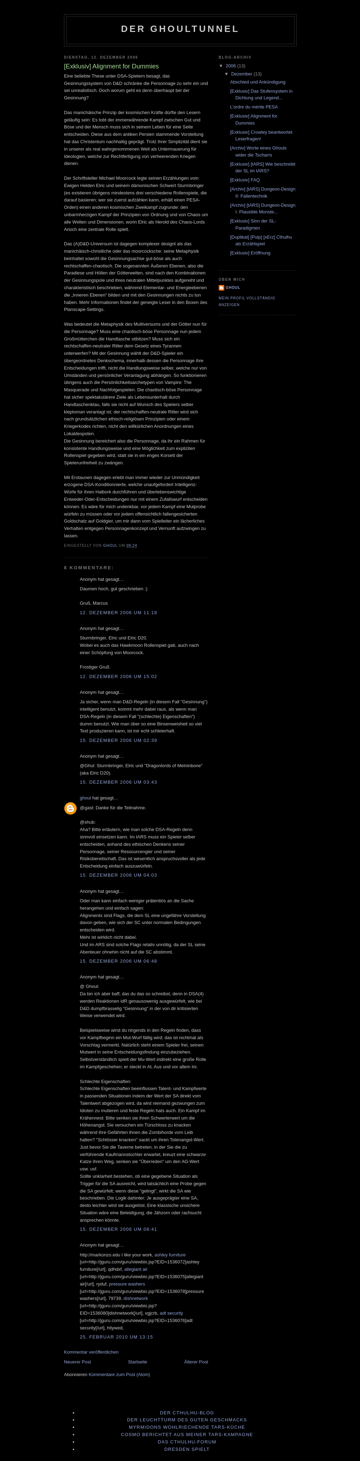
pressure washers (127, 1284)
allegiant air (136, 1269)
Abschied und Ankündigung (257, 82)
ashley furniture (170, 1254)
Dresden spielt (187, 1449)
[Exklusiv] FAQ (245, 179)
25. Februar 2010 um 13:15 (116, 1337)
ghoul (85, 798)
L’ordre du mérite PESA (254, 106)
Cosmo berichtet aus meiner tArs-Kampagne (187, 1434)
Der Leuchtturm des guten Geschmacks (187, 1419)
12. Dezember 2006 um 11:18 (118, 612)
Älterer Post (196, 1361)
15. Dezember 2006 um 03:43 (118, 782)
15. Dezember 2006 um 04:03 (118, 875)
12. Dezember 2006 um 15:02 (118, 676)
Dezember (242, 74)
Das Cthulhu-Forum (187, 1442)
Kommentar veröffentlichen (91, 1352)
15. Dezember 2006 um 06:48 (118, 961)
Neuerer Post (77, 1361)
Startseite (137, 1361)
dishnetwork (135, 1298)
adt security (171, 1313)
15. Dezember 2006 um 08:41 (118, 1229)
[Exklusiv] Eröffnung (250, 252)
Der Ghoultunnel (180, 29)
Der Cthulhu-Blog (187, 1412)
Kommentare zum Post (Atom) (119, 1374)
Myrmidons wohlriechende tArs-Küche (187, 1427)
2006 (231, 65)
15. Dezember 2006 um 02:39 (118, 740)
